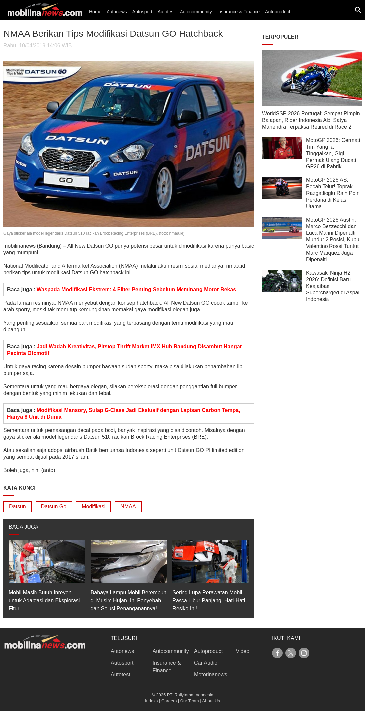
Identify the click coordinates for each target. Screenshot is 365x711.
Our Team (189, 700)
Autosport (142, 11)
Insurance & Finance (238, 11)
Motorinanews (210, 674)
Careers (169, 700)
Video (243, 651)
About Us (211, 700)
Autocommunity (196, 11)
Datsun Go (53, 506)
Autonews (117, 11)
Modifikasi (93, 506)
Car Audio (205, 663)
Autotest (166, 11)
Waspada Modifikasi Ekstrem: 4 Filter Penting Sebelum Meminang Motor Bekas (136, 289)
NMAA (128, 506)
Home (95, 11)
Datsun (17, 506)
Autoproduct (277, 11)
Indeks (151, 700)
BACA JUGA (23, 527)
